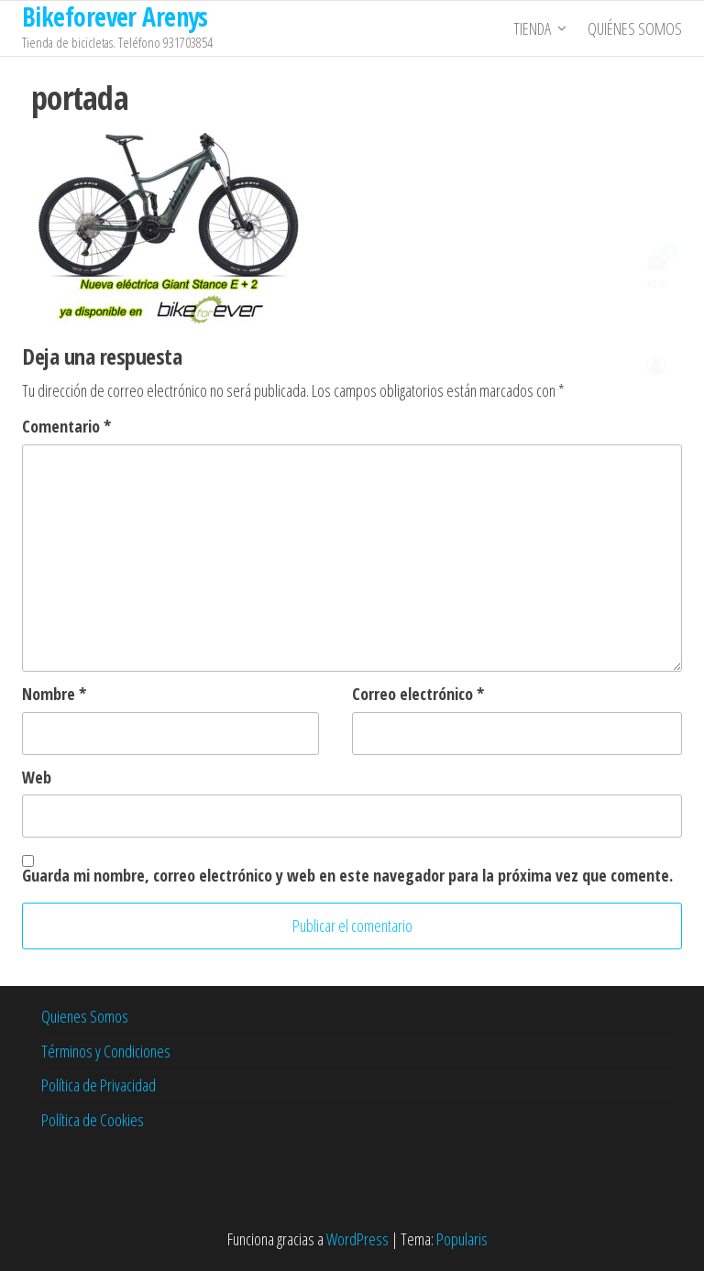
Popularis (462, 1239)
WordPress (357, 1239)
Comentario (66, 426)
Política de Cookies (92, 1120)
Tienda (532, 28)
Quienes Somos (84, 1016)
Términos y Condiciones (105, 1051)
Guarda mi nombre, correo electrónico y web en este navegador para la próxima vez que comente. (347, 875)
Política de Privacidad (98, 1085)
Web (36, 777)
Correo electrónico (418, 694)
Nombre (54, 694)
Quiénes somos (635, 28)
